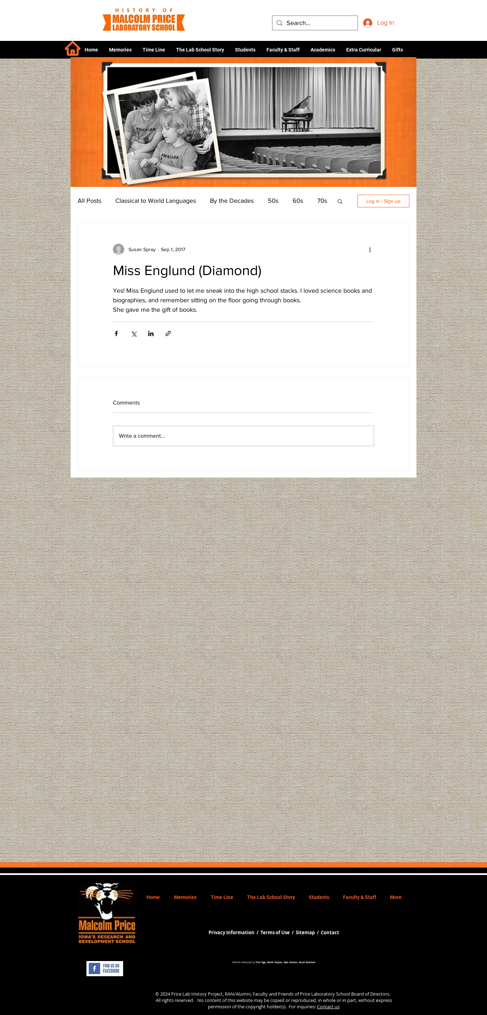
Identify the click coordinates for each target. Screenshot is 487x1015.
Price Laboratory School (325, 994)
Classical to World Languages (155, 200)
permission (219, 1006)
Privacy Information (232, 932)
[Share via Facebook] (116, 333)
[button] (323, 50)
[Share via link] (168, 333)
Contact (330, 932)
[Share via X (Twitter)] (133, 333)
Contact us (328, 1006)
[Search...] (315, 23)
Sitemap (305, 932)
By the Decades (232, 200)
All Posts (89, 200)
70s (322, 200)
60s (298, 200)
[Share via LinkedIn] (151, 333)
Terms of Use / (278, 932)
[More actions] (370, 249)
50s (273, 200)
